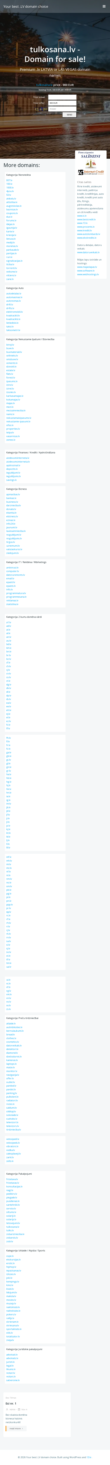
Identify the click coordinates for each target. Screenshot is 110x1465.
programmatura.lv (16, 593)
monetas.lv (12, 246)
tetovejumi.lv (13, 1223)
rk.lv (8, 933)
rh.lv (8, 922)
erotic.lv (10, 1263)
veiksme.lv (11, 271)
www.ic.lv (82, 215)
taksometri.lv (13, 330)
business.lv (12, 501)
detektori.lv (12, 1049)
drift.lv (9, 304)
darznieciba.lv (13, 505)
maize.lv (10, 1067)
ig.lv (8, 800)
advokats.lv (12, 1358)
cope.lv (10, 1256)
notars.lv (11, 1376)
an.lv (8, 636)
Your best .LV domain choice (25, 6)
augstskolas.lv (13, 205)
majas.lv (10, 403)
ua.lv (8, 966)
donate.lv (11, 509)
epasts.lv (11, 585)
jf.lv (8, 814)
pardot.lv (11, 1089)
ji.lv (8, 818)
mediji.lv (10, 242)
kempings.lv (12, 1281)
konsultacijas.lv (14, 1186)
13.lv (89, 1457)
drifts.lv (10, 308)
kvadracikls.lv (13, 319)
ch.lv (8, 666)
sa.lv (8, 941)
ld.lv (8, 836)
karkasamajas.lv (14, 395)
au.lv (8, 640)
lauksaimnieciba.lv (16, 531)
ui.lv (8, 979)
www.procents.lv (86, 226)
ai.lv (8, 629)
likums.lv (10, 1369)
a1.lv (8, 622)
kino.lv (9, 1285)
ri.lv (8, 926)
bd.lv (8, 644)
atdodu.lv (11, 198)
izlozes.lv (11, 1274)
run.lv (9, 257)
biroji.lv (10, 344)
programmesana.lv (16, 596)
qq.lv (8, 911)
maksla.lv (11, 1296)
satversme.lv (13, 1380)
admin (10, 1410)
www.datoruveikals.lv (88, 252)
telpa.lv (10, 432)
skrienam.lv (12, 1321)
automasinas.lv (14, 297)
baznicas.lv (12, 209)
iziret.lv (10, 388)
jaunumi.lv (11, 527)
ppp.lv (9, 904)
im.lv (8, 803)
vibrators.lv (12, 1146)
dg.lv (8, 684)
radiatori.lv (12, 1100)
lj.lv (8, 840)
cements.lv (11, 363)
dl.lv (8, 691)
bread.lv (10, 1034)
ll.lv (8, 844)
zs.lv (8, 1009)
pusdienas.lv (12, 1201)
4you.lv (10, 191)
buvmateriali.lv (14, 352)
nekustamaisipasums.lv (18, 417)
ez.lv (8, 721)
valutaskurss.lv (14, 549)
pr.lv (8, 908)
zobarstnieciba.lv (15, 1234)
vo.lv (8, 1001)
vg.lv (8, 990)
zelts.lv (9, 1161)
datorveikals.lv (14, 1045)
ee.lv (8, 706)
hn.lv (8, 792)
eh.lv (8, 710)
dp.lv (8, 695)
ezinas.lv (10, 520)
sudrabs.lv (11, 1118)
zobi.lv (9, 1241)
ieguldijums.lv (13, 476)
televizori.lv (12, 1122)
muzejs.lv (11, 1303)
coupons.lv (12, 213)
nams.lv (10, 414)
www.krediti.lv (84, 230)
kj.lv (8, 829)
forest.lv (10, 377)
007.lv (9, 180)
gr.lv (8, 770)
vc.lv (8, 983)
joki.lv (9, 1277)
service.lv (11, 1208)
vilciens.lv (11, 275)
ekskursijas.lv (13, 1259)
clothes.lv (11, 1038)
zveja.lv (10, 1340)
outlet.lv (10, 1082)
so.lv (8, 952)
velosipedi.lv (12, 1139)
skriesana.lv (12, 1325)
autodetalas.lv (13, 293)
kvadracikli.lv (13, 315)
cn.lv (8, 673)
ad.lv (8, 625)
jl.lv (8, 821)
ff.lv (8, 728)
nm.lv (9, 878)
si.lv (8, 944)
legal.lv (10, 1365)
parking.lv (11, 1093)
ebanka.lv (11, 512)
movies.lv (11, 1299)
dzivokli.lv (11, 366)
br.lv (8, 655)
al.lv (8, 633)
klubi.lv (10, 1288)
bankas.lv (11, 498)
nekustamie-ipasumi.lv (18, 421)
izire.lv (9, 384)
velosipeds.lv (13, 1142)
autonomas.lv (13, 300)
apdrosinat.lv (13, 465)
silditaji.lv (11, 1111)
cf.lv (8, 662)
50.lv (8, 194)
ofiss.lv (9, 425)
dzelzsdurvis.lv (14, 1056)
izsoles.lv (11, 392)
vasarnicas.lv (13, 436)
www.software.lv (86, 270)
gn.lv (8, 767)
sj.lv (8, 948)
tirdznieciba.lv (13, 1129)
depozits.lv (12, 469)
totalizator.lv (13, 1336)
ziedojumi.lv (12, 553)
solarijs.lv (11, 1219)
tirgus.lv (10, 542)
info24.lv (10, 523)
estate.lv (10, 370)
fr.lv (8, 745)
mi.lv (8, 864)
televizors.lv (12, 1126)
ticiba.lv (10, 264)
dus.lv (9, 216)
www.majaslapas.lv (87, 266)
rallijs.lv (10, 1318)
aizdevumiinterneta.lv (17, 458)
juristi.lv (10, 1361)
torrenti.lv (11, 268)
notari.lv (10, 1373)
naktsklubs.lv (13, 1310)
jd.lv (8, 810)
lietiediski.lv (12, 322)
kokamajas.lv (13, 399)
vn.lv (8, 998)
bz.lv (8, 659)
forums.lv (11, 220)
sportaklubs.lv (13, 1329)
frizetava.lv (12, 1179)
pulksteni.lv (12, 1096)
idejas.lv (10, 224)
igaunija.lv (11, 227)
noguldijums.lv (14, 538)
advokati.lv (12, 1354)
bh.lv (8, 648)
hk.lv (8, 789)
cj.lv (8, 669)
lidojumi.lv (11, 1292)
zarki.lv (10, 1157)
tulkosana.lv (44, 85)
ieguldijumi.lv (13, 472)
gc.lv (8, 759)
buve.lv (10, 348)
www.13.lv (82, 223)
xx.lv (8, 1005)
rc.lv (8, 915)
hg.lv (8, 781)
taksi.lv (10, 326)
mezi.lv (9, 406)
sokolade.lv (12, 1115)
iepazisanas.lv (13, 1270)
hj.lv (8, 785)
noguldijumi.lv (13, 534)
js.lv (8, 825)
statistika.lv (12, 604)
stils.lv (9, 1332)
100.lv (9, 183)
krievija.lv (11, 235)
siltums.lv (11, 1212)
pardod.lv (11, 1085)
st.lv (8, 955)
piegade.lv (11, 1197)
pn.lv (8, 900)
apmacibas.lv (13, 494)
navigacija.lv (12, 1074)
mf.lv (8, 857)
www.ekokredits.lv (86, 237)
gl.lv (8, 763)
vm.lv (9, 994)
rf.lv (8, 919)
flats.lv (9, 373)
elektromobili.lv (14, 311)
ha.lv (8, 774)
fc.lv (8, 724)
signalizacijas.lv (14, 260)
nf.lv (8, 871)
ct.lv (8, 680)
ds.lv (8, 699)
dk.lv (8, 688)
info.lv (9, 589)
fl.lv (8, 741)
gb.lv (8, 756)
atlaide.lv (11, 1023)
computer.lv (12, 571)
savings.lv (11, 480)
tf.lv (8, 959)
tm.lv (8, 963)
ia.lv (8, 796)
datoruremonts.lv (15, 574)
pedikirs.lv (11, 1193)
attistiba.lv (11, 202)
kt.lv (8, 833)
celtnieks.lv (12, 355)
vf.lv (8, 987)
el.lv (8, 717)
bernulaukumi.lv (15, 1030)
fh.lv (8, 737)
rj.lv (8, 930)
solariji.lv (11, 1215)
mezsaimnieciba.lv (15, 410)
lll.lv (8, 847)
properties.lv (13, 428)
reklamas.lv (12, 600)
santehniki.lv (13, 1204)
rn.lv (8, 937)
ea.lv (8, 702)
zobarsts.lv (12, 1237)
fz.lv (8, 748)
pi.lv (8, 897)
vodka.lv (10, 1150)
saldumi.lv (11, 1107)
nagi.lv (9, 1190)
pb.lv (8, 889)
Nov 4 (22, 1410)
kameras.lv (12, 1060)
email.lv (10, 578)
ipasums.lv (11, 381)
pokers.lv (11, 1314)
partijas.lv (11, 253)
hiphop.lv (11, 1266)
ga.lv (8, 752)
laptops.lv (11, 1063)
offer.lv (10, 1078)
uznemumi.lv (13, 545)
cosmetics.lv (12, 1041)
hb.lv (8, 778)
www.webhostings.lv (88, 274)
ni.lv (8, 875)
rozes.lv (10, 1104)
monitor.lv (11, 1071)
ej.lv (8, 713)
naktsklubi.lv (13, 1307)
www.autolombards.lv (88, 234)
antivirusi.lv (12, 567)
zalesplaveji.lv (13, 1153)
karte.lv (10, 231)
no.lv (8, 882)
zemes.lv (10, 439)
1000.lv (10, 187)
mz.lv (9, 868)
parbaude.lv (12, 249)
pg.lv (8, 893)
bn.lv (8, 651)
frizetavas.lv (12, 1182)
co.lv (8, 677)
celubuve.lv (12, 359)
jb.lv (8, 807)
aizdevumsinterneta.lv (18, 461)
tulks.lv (10, 1230)
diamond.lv (12, 1052)
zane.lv (10, 279)
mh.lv (9, 860)
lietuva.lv (11, 238)
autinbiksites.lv (14, 1027)
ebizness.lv (12, 516)
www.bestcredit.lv (86, 219)
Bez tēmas (11, 1397)
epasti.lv (10, 582)
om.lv (9, 886)
